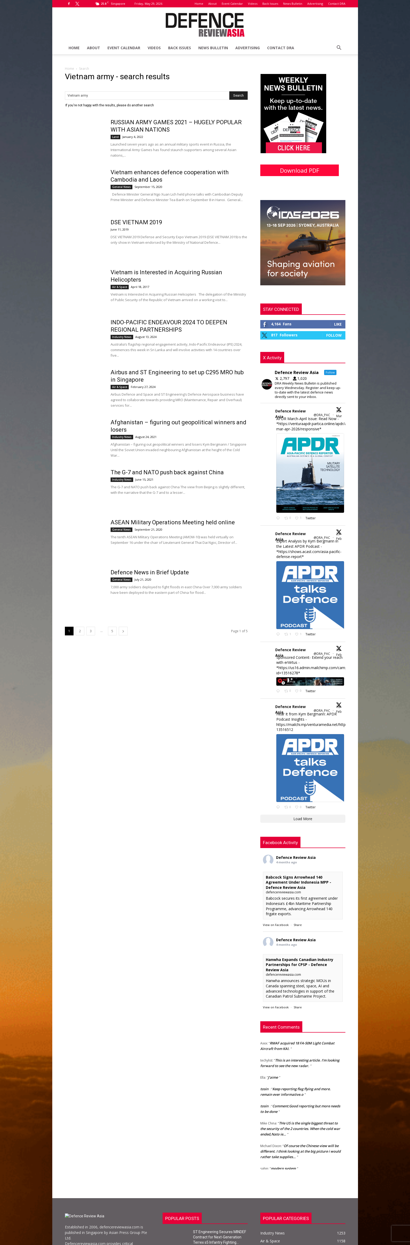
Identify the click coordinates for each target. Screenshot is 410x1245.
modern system (283, 1126)
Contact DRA (336, 4)
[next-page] (123, 631)
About (212, 4)
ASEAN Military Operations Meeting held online (173, 522)
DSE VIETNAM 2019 (136, 222)
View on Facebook (276, 883)
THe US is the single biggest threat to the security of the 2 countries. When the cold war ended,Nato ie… (300, 1087)
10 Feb (339, 652)
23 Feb (339, 536)
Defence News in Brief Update (150, 572)
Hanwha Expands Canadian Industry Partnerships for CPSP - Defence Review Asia (299, 923)
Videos (252, 4)
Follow (334, 335)
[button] (339, 48)
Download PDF (299, 170)
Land (115, 137)
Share (298, 883)
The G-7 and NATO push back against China (167, 472)
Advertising (315, 4)
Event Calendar (232, 4)
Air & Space (119, 287)
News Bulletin (292, 4)
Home (199, 4)
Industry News (122, 337)
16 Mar (339, 413)
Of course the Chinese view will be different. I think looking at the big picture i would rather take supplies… (300, 1110)
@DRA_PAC (322, 415)
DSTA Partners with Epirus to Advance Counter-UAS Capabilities (217, 1235)
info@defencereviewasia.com (110, 1224)
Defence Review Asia (290, 414)
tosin (264, 1047)
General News (121, 187)
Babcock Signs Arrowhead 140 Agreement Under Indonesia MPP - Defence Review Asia (298, 840)
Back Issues (270, 4)
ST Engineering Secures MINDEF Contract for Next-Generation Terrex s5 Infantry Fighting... (219, 1195)
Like (338, 324)
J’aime (273, 1035)
